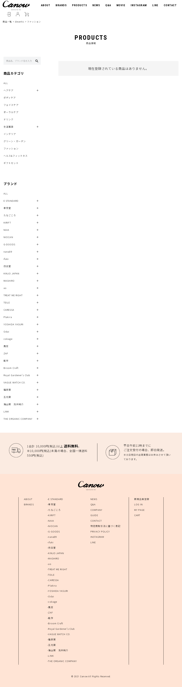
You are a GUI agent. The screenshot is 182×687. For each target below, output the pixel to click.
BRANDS (61, 5)
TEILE (7, 302)
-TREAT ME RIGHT (57, 569)
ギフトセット (11, 163)
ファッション (11, 148)
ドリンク (8, 119)
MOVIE (121, 5)
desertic (19, 21)
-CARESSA (53, 580)
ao (5, 288)
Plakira (8, 317)
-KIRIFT (51, 515)
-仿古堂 (51, 547)
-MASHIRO (53, 558)
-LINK (50, 655)
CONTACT (170, 5)
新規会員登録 (141, 499)
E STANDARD (11, 200)
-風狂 (50, 607)
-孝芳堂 (51, 504)
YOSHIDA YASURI (13, 324)
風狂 (6, 346)
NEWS (96, 5)
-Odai (50, 596)
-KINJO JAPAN (55, 553)
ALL (6, 83)
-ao (49, 564)
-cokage (52, 601)
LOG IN (138, 504)
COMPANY (96, 510)
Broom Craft (11, 368)
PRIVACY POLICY (100, 531)
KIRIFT (7, 222)
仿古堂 (7, 266)
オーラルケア (11, 112)
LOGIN (9, 14)
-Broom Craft (55, 623)
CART (26, 14)
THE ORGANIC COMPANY (18, 418)
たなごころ (10, 215)
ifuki (6, 259)
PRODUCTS (79, 5)
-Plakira (52, 585)
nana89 (8, 251)
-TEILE (51, 574)
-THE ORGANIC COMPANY (62, 661)
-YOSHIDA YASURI (57, 591)
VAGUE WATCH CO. (15, 382)
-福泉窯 (51, 639)
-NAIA (50, 520)
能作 (6, 360)
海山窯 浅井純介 (14, 404)
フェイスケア (11, 105)
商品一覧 (7, 21)
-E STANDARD (55, 499)
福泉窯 (7, 389)
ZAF (6, 353)
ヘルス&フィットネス (16, 155)
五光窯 (7, 397)
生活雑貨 (8, 126)
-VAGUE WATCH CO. (58, 634)
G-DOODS (9, 244)
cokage (8, 338)
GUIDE (94, 515)
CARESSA (9, 309)
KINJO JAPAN (11, 273)
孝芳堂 (7, 208)
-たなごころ (54, 510)
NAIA (6, 229)
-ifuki (50, 542)
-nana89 (52, 536)
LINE (155, 5)
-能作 (50, 618)
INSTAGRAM (139, 5)
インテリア (10, 134)
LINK (6, 411)
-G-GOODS (53, 531)
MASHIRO (9, 280)
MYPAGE (17, 14)
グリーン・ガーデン (15, 141)
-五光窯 (51, 645)
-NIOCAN (52, 526)
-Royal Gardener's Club (61, 628)
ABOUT (45, 5)
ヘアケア (8, 90)
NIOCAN (8, 237)
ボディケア (10, 97)
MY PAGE (139, 510)
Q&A (108, 5)
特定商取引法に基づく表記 (105, 526)
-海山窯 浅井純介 (57, 650)
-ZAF (50, 612)
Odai (6, 331)
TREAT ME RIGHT (13, 295)
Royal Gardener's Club (17, 375)
